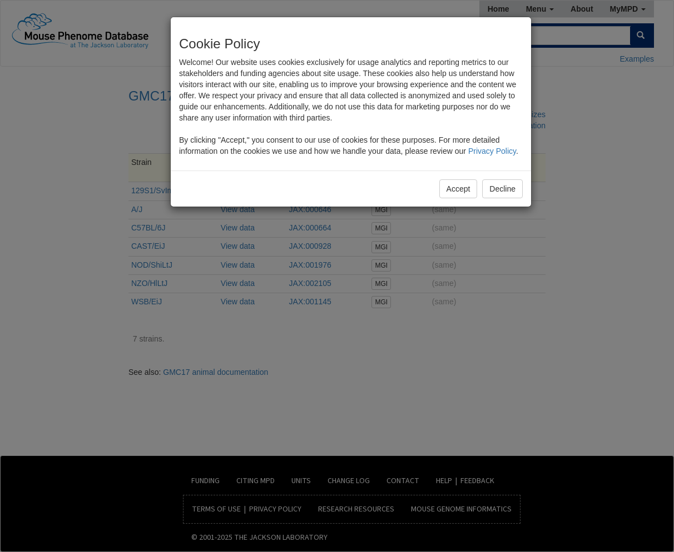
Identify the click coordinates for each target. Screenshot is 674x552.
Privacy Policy (492, 151)
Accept (458, 188)
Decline (502, 188)
